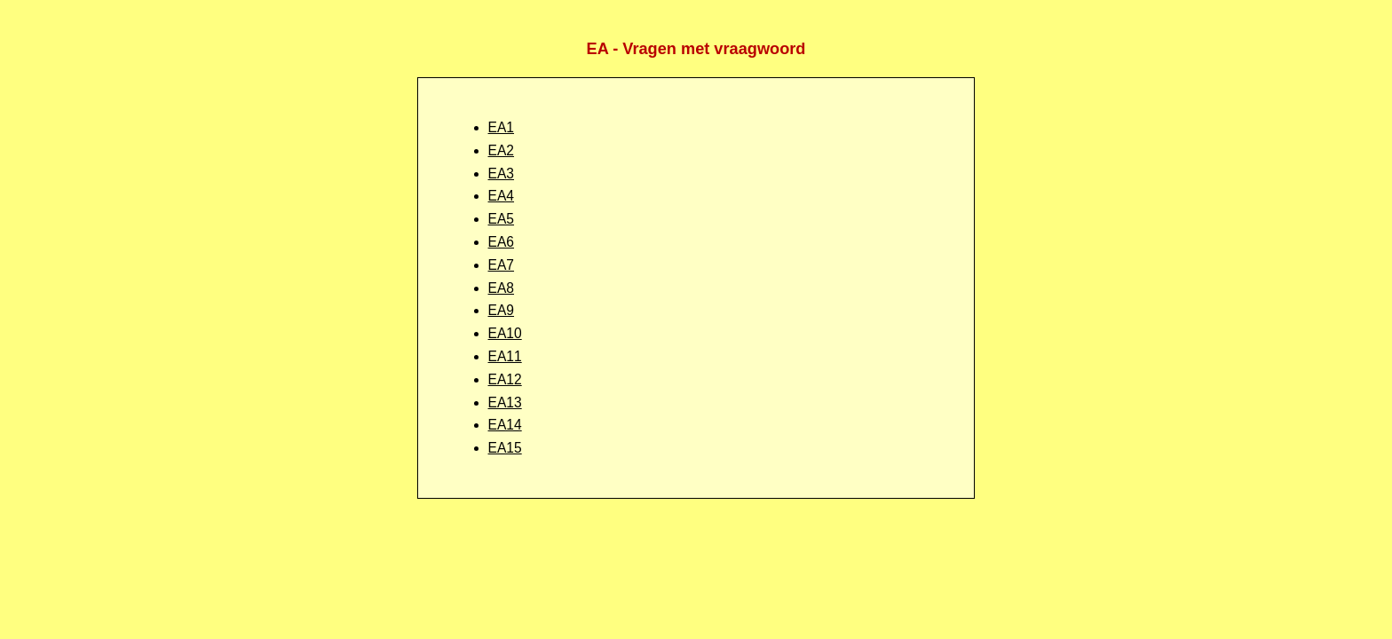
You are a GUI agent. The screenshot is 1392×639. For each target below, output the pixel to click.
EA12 (505, 379)
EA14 (505, 424)
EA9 (501, 310)
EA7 (501, 264)
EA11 (505, 356)
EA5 (501, 218)
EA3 (501, 173)
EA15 (505, 447)
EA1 (501, 127)
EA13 (505, 402)
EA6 (501, 241)
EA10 (505, 333)
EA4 (501, 195)
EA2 (501, 150)
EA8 (501, 288)
